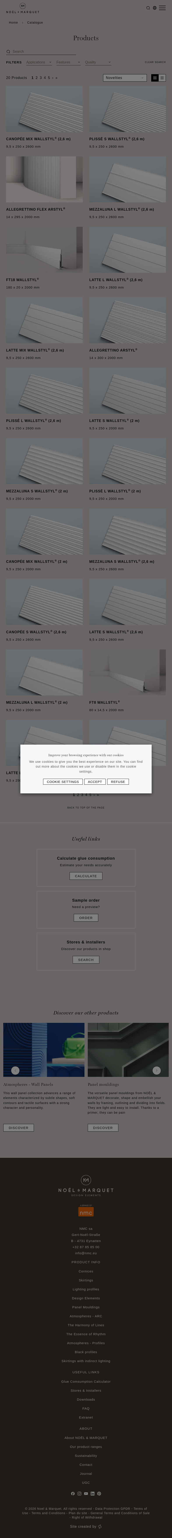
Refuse (118, 782)
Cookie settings (63, 782)
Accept (95, 782)
